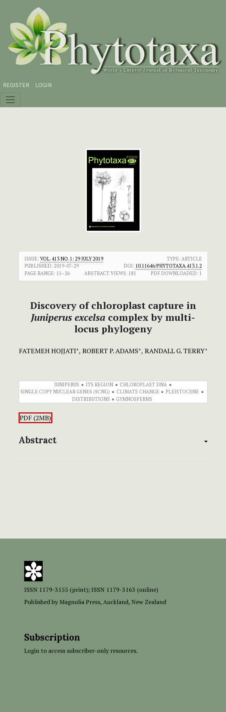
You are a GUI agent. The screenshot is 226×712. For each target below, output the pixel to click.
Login (43, 85)
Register (16, 85)
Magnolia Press (79, 602)
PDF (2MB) (35, 418)
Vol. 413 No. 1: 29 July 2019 (71, 258)
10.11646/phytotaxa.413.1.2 (168, 265)
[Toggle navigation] (10, 99)
